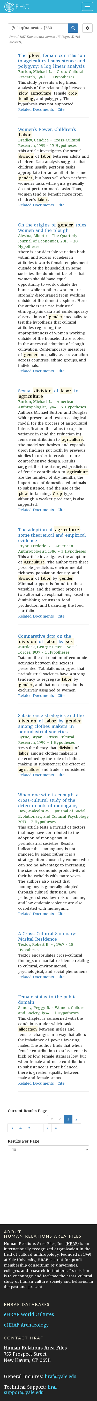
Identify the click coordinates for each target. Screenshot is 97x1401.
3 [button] (12, 1128)
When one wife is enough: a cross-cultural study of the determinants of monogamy (48, 800)
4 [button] (20, 1128)
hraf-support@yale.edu (31, 1389)
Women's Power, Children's (47, 132)
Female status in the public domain (47, 999)
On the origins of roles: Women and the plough (52, 227)
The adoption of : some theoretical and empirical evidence (52, 535)
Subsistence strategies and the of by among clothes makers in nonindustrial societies (51, 723)
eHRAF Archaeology (26, 1325)
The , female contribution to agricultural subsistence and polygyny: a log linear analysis (51, 61)
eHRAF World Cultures (29, 1314)
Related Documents (36, 109)
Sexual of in (48, 393)
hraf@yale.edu (61, 1376)
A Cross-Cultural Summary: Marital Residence (47, 936)
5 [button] (29, 1128)
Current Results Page (27, 1111)
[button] (47, 1128)
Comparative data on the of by (46, 639)
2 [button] (77, 1119)
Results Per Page (23, 1141)
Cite (60, 109)
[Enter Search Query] (38, 27)
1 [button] (68, 1119)
